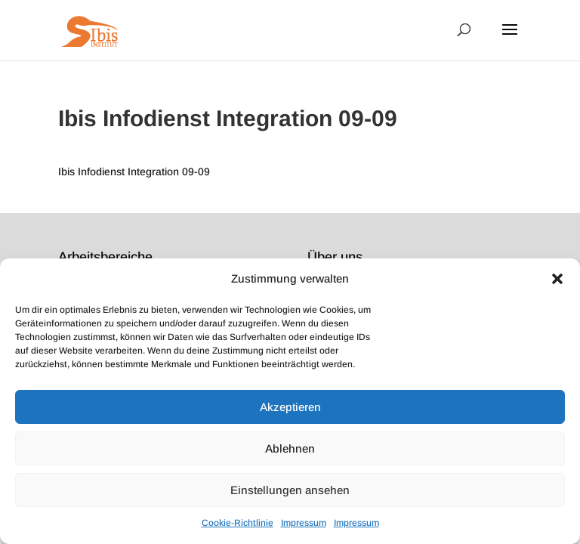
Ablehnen (290, 448)
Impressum (303, 523)
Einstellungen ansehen (290, 490)
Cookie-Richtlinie (237, 523)
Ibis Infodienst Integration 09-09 (134, 171)
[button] (557, 278)
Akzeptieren (290, 406)
